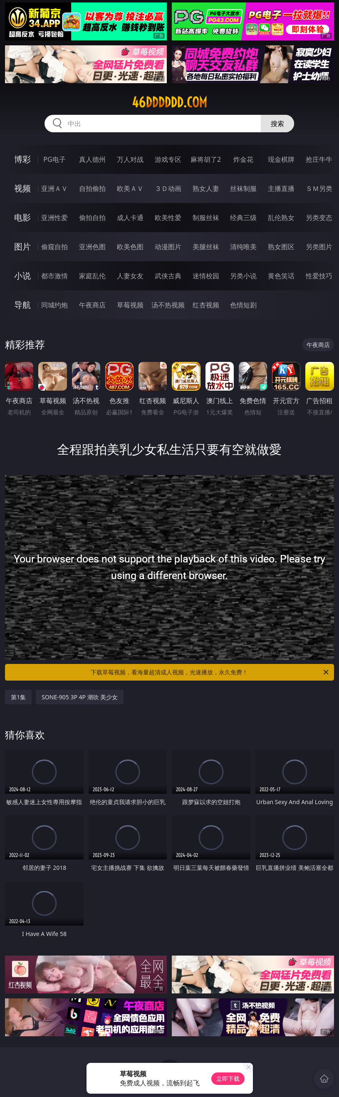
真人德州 (92, 159)
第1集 (18, 697)
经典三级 (243, 217)
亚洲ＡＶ (54, 188)
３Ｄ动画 (168, 188)
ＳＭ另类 (319, 188)
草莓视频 (130, 305)
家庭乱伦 (92, 275)
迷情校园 (206, 275)
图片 (22, 246)
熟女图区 (281, 246)
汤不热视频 (168, 305)
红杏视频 (206, 305)
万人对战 (130, 159)
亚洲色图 (92, 246)
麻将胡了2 (206, 159)
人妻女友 (130, 275)
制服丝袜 (206, 217)
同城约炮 (54, 305)
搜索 (277, 123)
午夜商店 (92, 305)
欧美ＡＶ (130, 188)
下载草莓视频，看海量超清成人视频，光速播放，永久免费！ (210, 672)
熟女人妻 (206, 188)
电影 (22, 217)
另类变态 (319, 217)
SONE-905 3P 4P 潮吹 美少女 (80, 697)
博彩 (22, 159)
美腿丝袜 (206, 246)
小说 (22, 275)
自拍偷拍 (92, 188)
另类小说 (243, 275)
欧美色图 (130, 246)
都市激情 (54, 275)
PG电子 (54, 159)
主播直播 (281, 188)
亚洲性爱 (54, 217)
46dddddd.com (169, 102)
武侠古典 (168, 275)
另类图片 (319, 246)
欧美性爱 (168, 217)
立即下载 (228, 1078)
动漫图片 (168, 246)
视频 (22, 188)
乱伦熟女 (281, 217)
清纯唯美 (243, 246)
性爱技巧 (319, 275)
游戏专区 (168, 159)
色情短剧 (243, 305)
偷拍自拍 (92, 217)
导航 (22, 304)
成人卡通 (130, 217)
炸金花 (243, 159)
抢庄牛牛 (319, 159)
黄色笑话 (281, 275)
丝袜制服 (243, 188)
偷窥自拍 (54, 246)
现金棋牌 (281, 159)
